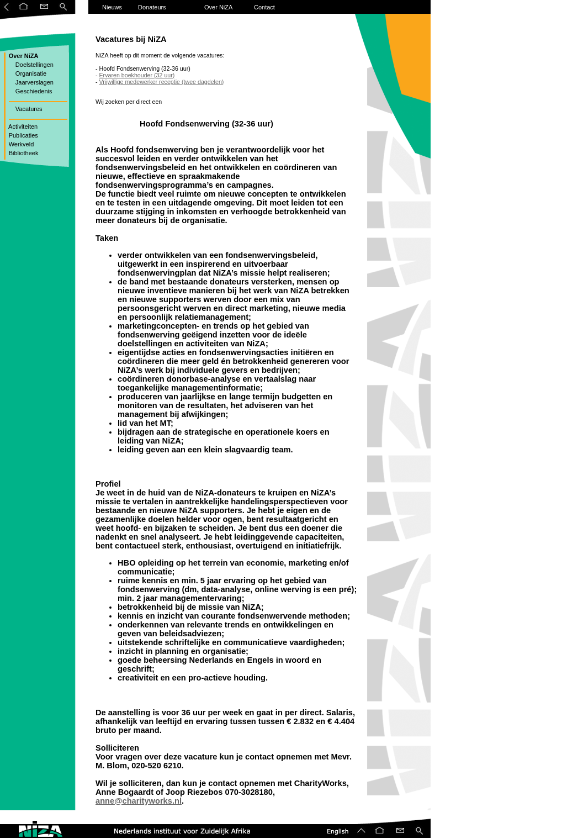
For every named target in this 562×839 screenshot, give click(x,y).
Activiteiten (22, 126)
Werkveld (20, 144)
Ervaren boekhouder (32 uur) (137, 75)
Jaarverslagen (30, 82)
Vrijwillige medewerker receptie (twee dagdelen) (161, 81)
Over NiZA (218, 7)
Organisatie (27, 73)
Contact (264, 7)
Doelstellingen (30, 64)
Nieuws (112, 7)
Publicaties (22, 135)
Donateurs (152, 7)
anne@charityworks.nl (139, 800)
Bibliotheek (23, 153)
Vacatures (25, 108)
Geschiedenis (29, 91)
